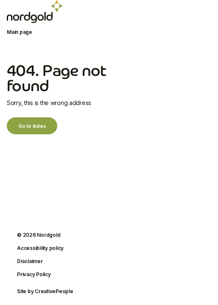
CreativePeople (54, 291)
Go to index (32, 126)
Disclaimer (30, 261)
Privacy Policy (34, 274)
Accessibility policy (40, 248)
